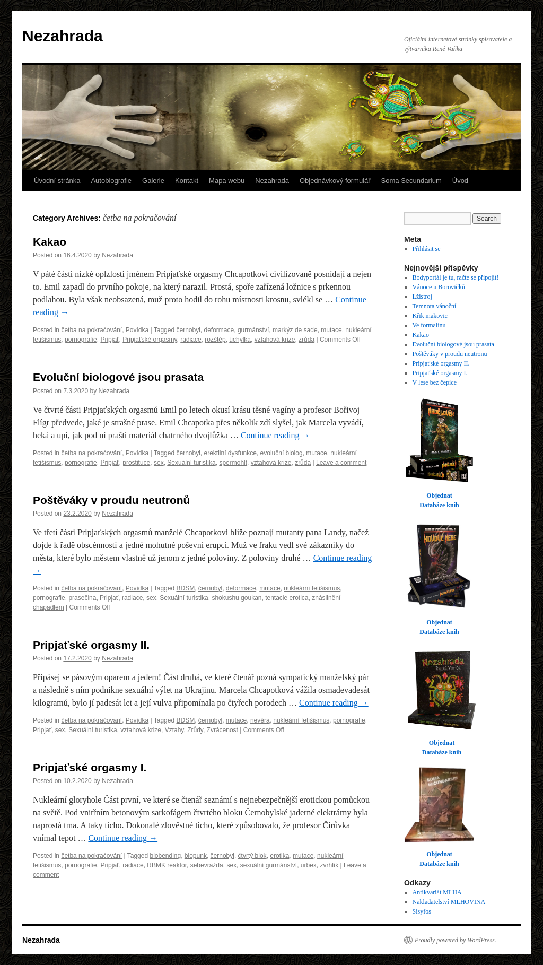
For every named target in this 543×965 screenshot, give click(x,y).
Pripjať (109, 339)
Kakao (49, 242)
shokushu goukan (236, 598)
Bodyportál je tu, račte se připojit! (456, 277)
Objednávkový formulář (335, 181)
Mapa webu (226, 181)
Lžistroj (422, 296)
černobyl (188, 330)
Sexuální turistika (191, 462)
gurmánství (253, 330)
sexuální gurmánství (268, 865)
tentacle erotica (286, 598)
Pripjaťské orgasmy (149, 339)
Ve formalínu (429, 325)
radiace (190, 339)
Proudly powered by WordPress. (455, 940)
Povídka (137, 330)
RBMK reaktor (167, 865)
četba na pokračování (91, 330)
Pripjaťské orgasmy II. (91, 645)
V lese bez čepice (435, 382)
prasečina (82, 598)
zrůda (306, 339)
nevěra (260, 720)
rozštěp (215, 339)
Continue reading (275, 435)
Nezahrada (62, 36)
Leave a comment (341, 462)
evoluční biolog (281, 453)
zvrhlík (329, 865)
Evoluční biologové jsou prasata (118, 377)
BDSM (185, 588)
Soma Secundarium (411, 181)
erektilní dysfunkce (230, 453)
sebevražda (206, 865)
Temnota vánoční (435, 306)
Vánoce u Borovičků (439, 287)
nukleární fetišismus (312, 588)
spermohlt (233, 462)
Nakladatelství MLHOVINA (449, 902)
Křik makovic (430, 315)
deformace (219, 330)
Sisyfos (422, 911)
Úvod (460, 181)
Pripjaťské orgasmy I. (89, 767)
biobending (165, 855)
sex (159, 462)
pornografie (81, 339)
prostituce (136, 462)
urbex (309, 865)
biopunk (196, 855)
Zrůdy (195, 730)
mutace (331, 330)
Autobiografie (111, 181)
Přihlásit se (427, 249)
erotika (279, 855)
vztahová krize (275, 339)
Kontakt (186, 181)
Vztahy (174, 730)
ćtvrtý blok (252, 855)
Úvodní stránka (57, 181)
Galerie (153, 181)
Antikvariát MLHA (437, 892)
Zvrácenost (222, 730)
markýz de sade (295, 330)
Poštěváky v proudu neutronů (111, 500)
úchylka (240, 339)
